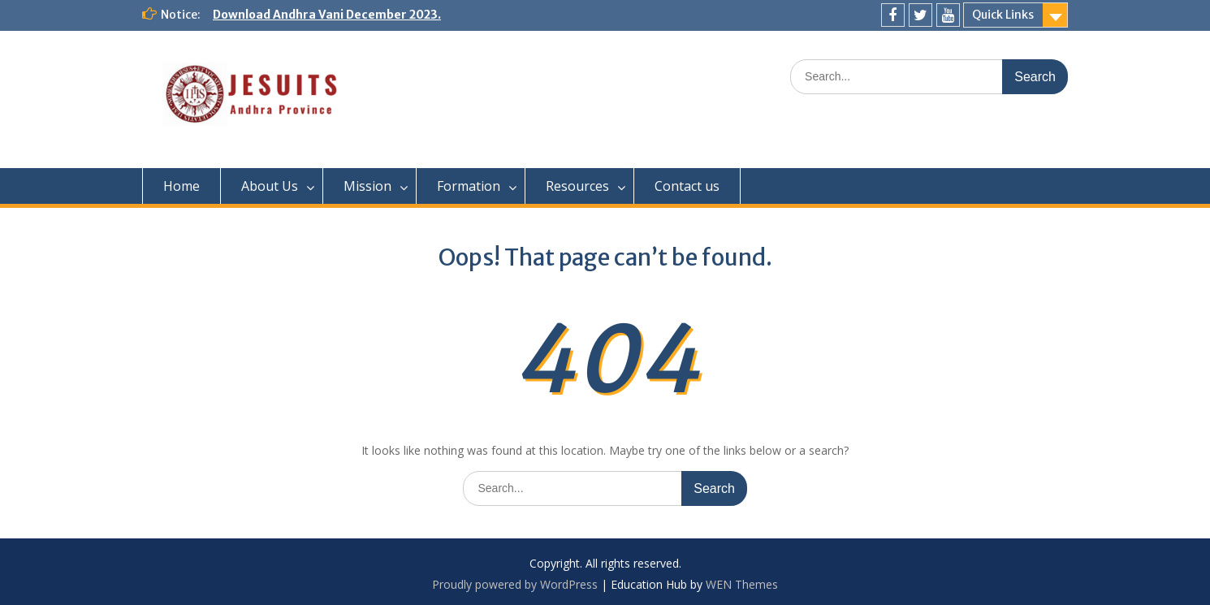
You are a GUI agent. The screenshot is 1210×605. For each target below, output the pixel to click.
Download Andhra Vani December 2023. (327, 14)
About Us (269, 186)
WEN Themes (742, 584)
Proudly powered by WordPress (515, 584)
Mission (367, 186)
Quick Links (1003, 14)
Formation (468, 186)
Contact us (687, 186)
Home (181, 186)
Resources (577, 186)
